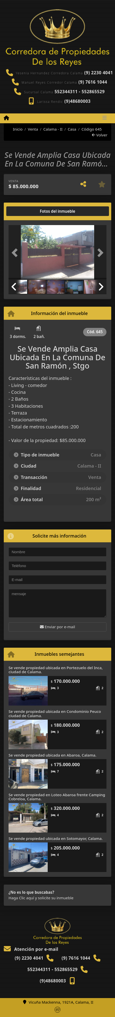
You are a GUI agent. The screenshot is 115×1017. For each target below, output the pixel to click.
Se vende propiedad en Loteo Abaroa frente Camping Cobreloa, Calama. (57, 797)
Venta (33, 129)
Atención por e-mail (31, 949)
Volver (99, 134)
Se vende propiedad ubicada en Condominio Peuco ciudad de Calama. (55, 713)
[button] (16, 252)
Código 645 (91, 129)
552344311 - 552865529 (79, 91)
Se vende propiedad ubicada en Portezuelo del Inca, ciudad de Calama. (56, 669)
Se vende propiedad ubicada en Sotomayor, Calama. (56, 838)
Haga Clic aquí (21, 897)
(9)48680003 (77, 101)
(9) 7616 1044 (92, 82)
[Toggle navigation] (104, 118)
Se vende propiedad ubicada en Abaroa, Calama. (52, 755)
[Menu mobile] (6, 118)
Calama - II (52, 129)
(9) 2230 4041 (98, 73)
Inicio (15, 129)
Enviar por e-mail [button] (57, 626)
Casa (72, 129)
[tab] (27, 211)
